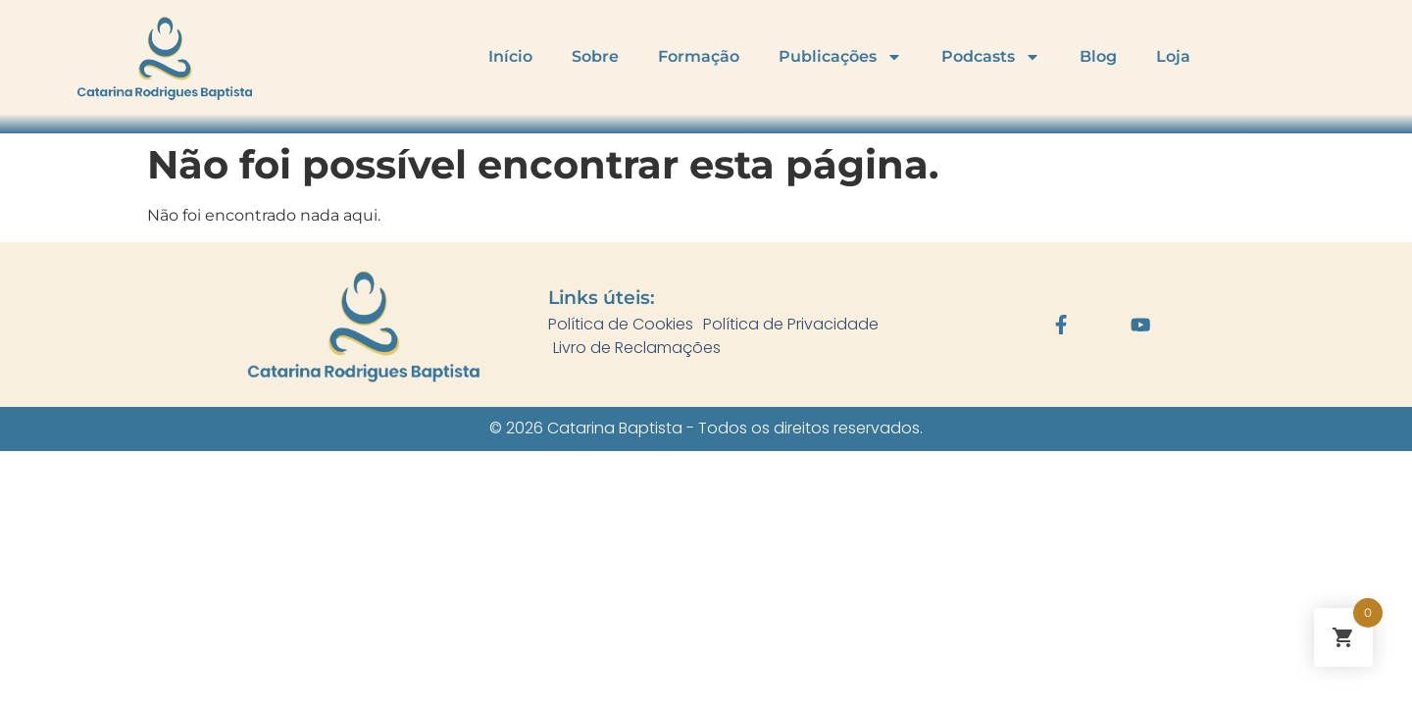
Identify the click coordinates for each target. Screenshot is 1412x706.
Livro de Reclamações (637, 347)
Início (510, 56)
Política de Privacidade (791, 324)
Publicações (840, 57)
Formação (698, 56)
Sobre (595, 56)
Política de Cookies (620, 324)
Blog (1098, 56)
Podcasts (990, 57)
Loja (1173, 56)
